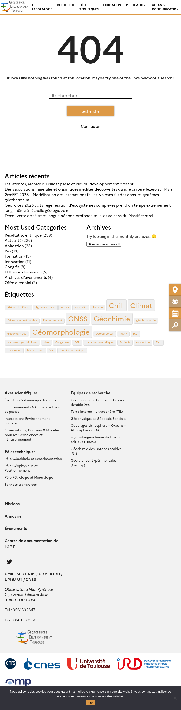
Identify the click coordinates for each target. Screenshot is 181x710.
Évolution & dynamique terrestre (31, 399)
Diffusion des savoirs (23, 271)
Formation (112, 5)
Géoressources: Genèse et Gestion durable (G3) (98, 402)
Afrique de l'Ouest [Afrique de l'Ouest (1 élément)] (18, 307)
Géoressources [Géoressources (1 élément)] (105, 333)
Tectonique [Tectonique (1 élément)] (14, 350)
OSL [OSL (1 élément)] (77, 342)
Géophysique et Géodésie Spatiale (98, 418)
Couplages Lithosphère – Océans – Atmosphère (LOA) (98, 427)
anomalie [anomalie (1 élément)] (80, 307)
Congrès (12, 266)
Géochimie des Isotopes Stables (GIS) (96, 451)
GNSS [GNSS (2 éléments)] (77, 318)
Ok (90, 703)
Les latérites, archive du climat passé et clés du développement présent (69, 183)
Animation (14, 245)
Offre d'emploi (18, 282)
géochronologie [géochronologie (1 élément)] (146, 320)
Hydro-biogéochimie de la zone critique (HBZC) (96, 439)
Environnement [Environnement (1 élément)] (52, 320)
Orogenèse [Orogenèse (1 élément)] (62, 342)
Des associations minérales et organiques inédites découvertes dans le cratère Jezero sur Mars (89, 188)
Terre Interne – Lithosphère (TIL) (97, 411)
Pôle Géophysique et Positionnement (21, 468)
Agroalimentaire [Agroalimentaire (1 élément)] (45, 307)
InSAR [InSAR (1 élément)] (123, 333)
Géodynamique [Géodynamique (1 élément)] (16, 333)
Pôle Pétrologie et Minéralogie (29, 477)
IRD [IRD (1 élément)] (135, 333)
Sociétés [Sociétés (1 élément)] (125, 342)
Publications (136, 5)
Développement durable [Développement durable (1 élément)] (22, 320)
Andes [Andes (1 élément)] (65, 307)
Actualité (13, 240)
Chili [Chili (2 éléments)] (116, 305)
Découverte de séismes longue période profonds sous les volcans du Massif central (79, 215)
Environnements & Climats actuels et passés (32, 409)
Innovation (15, 261)
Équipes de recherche (90, 392)
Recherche (66, 5)
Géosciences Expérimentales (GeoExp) (93, 462)
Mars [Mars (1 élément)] (46, 342)
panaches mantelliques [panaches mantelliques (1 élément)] (100, 342)
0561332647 (24, 609)
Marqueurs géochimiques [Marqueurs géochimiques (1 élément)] (22, 342)
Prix (8, 250)
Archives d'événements (26, 277)
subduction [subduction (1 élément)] (143, 342)
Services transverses (21, 484)
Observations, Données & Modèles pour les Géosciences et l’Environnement (32, 435)
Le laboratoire (42, 7)
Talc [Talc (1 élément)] (158, 342)
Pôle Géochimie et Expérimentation (33, 458)
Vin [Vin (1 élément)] (51, 350)
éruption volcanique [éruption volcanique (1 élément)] (72, 350)
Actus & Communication (165, 7)
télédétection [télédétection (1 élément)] (35, 350)
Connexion (90, 126)
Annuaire (13, 516)
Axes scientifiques (21, 392)
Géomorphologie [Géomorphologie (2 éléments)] (61, 331)
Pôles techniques (89, 7)
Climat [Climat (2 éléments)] (141, 305)
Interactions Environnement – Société (29, 420)
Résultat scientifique (23, 235)
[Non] (175, 698)
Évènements (16, 528)
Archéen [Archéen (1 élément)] (97, 307)
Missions (12, 503)
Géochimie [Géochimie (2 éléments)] (112, 318)
